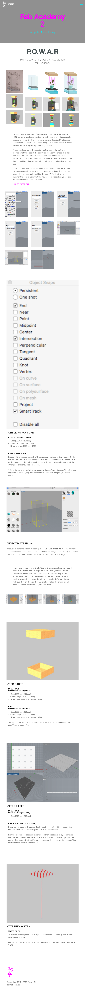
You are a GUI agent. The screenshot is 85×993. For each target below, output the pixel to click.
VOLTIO (11, 4)
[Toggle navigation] (81, 4)
